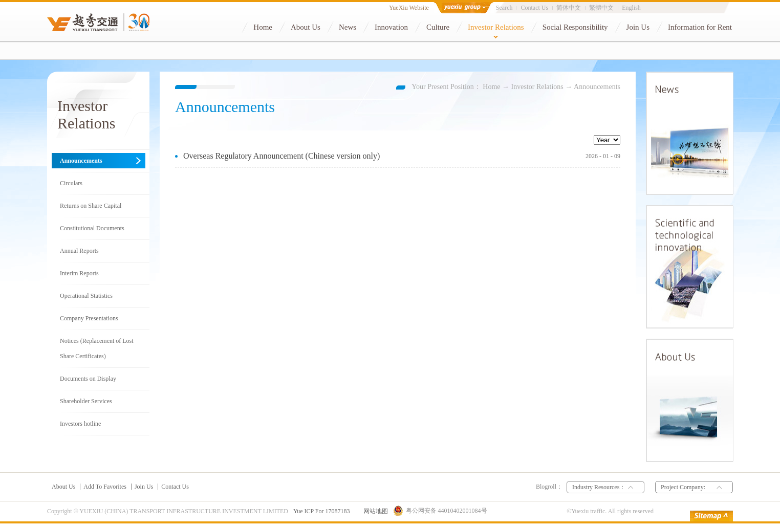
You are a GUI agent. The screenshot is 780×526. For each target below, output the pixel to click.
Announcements (597, 87)
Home (491, 87)
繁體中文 (601, 7)
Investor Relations (537, 87)
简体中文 (568, 7)
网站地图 (374, 511)
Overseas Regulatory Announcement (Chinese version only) (281, 155)
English (631, 7)
